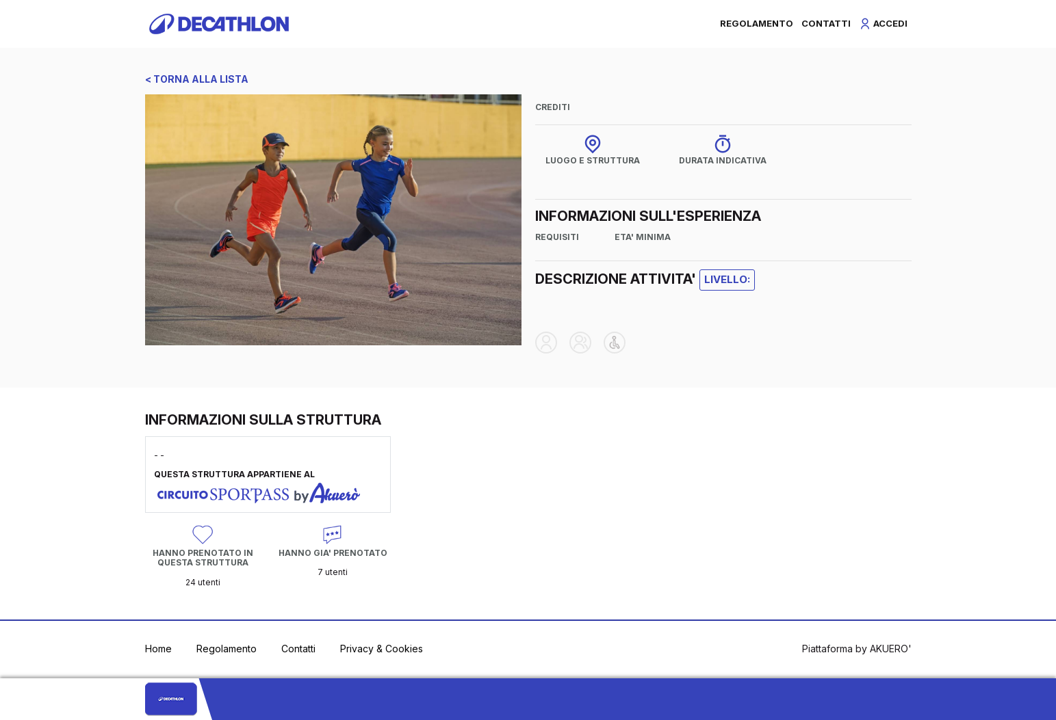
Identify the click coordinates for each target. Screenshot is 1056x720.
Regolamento (226, 648)
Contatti (298, 648)
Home (158, 648)
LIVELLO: (727, 279)
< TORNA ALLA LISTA (196, 79)
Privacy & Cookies (381, 648)
